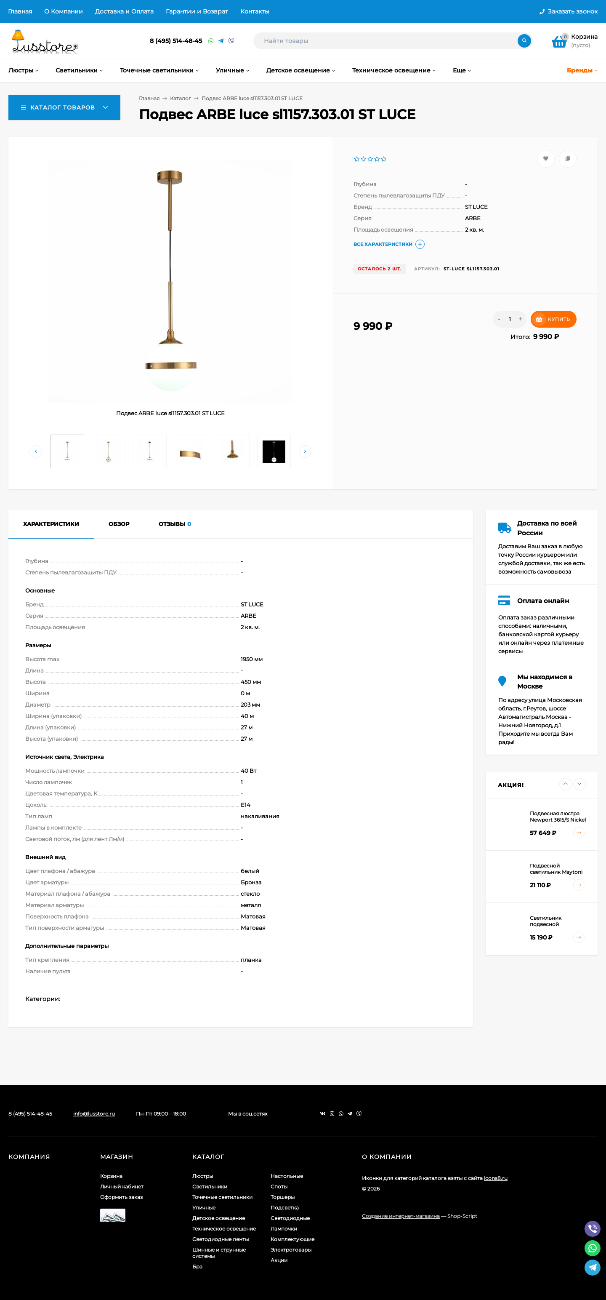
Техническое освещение (224, 1228)
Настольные (287, 1176)
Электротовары (291, 1250)
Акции (279, 1260)
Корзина (111, 1176)
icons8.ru (496, 1178)
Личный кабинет (122, 1186)
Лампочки (284, 1228)
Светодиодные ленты (220, 1239)
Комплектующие (292, 1239)
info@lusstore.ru (94, 1113)
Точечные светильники (222, 1197)
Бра (197, 1266)
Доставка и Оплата (124, 11)
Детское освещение (218, 1218)
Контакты (254, 11)
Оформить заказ (121, 1197)
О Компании (63, 11)
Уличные (203, 1207)
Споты (279, 1186)
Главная (20, 11)
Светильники (209, 1186)
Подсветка (285, 1207)
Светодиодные (290, 1218)
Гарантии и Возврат (197, 11)
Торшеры (283, 1197)
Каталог (180, 98)
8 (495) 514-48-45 (176, 41)
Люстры (202, 1176)
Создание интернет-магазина (401, 1216)
